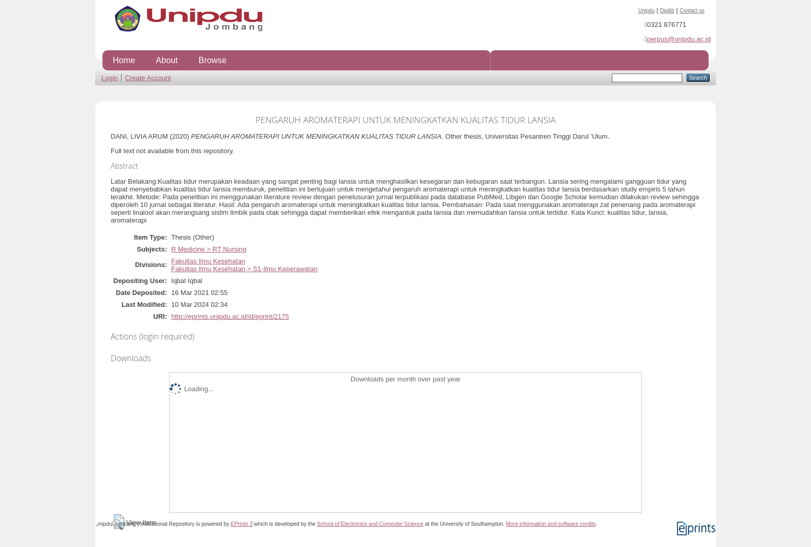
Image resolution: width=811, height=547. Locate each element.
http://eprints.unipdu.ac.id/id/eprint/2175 (230, 316)
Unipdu (646, 10)
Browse (213, 60)
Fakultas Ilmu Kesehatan (208, 261)
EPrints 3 (241, 524)
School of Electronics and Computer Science (370, 524)
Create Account (148, 78)
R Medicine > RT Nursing (208, 249)
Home (124, 60)
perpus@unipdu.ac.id (679, 39)
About (166, 60)
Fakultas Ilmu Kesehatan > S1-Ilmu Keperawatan (244, 269)
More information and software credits (551, 524)
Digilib (667, 10)
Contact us (692, 10)
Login (109, 78)
